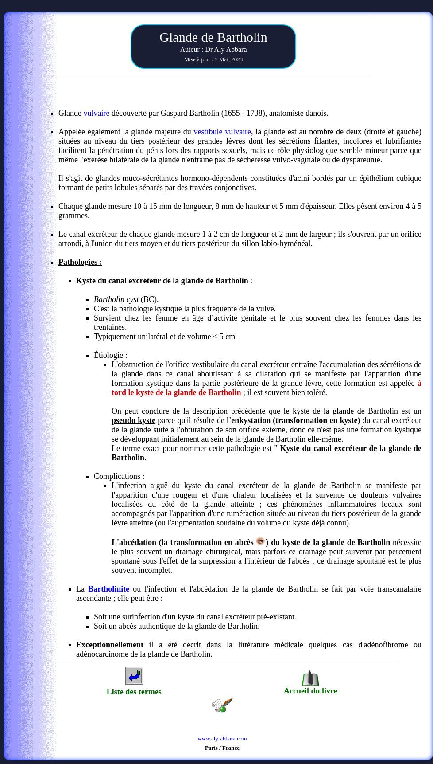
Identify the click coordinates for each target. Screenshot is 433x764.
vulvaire (96, 113)
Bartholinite (108, 588)
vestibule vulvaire (222, 131)
